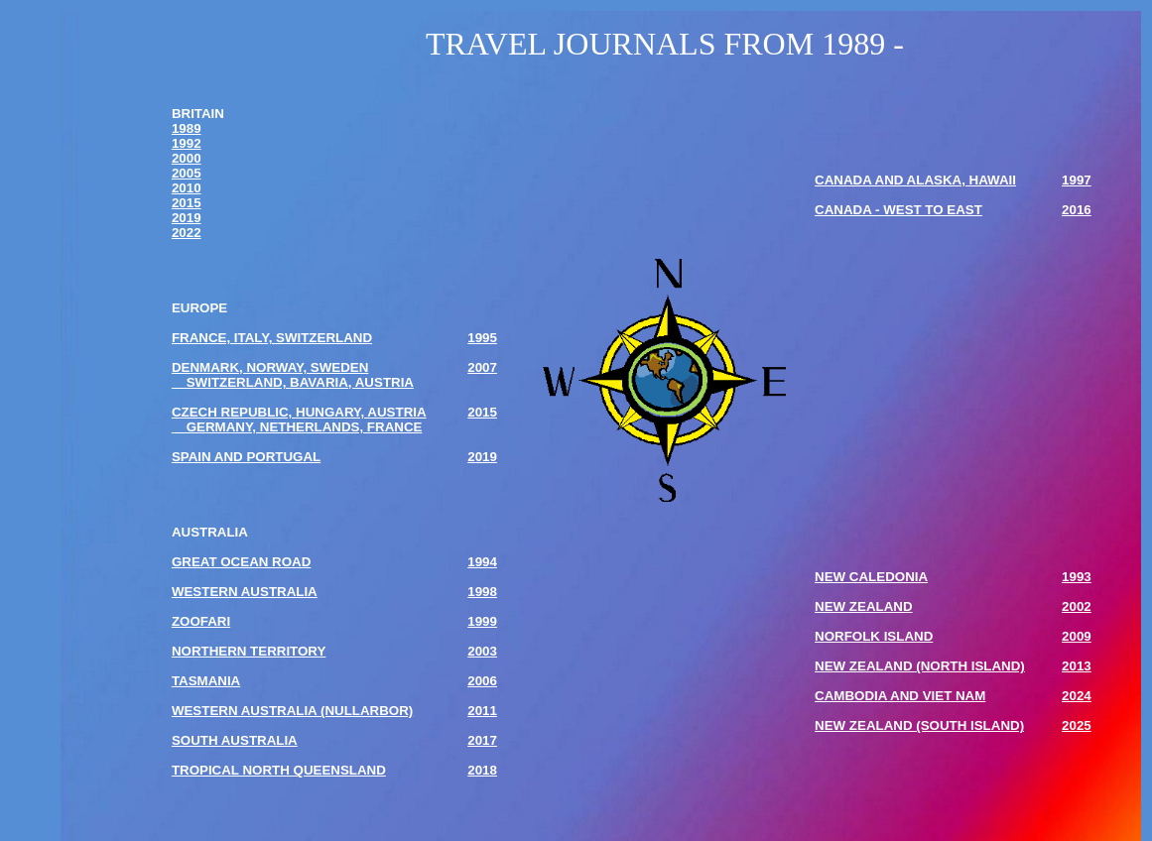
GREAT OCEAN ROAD (241, 561)
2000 (186, 158)
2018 (482, 770)
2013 (1076, 666)
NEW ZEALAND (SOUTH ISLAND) (919, 725)
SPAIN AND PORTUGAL (246, 456)
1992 (186, 143)
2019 (186, 217)
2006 (482, 680)
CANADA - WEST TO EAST (898, 209)
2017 (482, 740)
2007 (482, 367)
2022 (186, 232)
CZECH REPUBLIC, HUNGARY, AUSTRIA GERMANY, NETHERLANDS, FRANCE (299, 419)
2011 (482, 710)
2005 (186, 173)
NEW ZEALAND (863, 606)
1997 (1076, 180)
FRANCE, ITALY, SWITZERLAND (272, 337)
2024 (1076, 695)
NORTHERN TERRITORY (249, 651)
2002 (1076, 606)
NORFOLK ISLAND (874, 636)
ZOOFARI (201, 621)
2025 (1076, 725)
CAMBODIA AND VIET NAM (900, 695)
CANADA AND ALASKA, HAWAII (915, 180)
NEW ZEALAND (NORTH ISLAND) (920, 666)
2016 (1076, 209)
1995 (482, 337)
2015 (186, 202)
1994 (482, 561)
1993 (1076, 576)
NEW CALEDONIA (871, 576)
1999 (482, 621)
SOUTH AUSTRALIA (235, 740)
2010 (186, 187)
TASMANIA (206, 680)
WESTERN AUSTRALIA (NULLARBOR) (292, 710)
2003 (482, 651)
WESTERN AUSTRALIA (245, 591)
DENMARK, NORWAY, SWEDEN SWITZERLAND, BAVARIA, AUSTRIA (293, 375)
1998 (482, 591)
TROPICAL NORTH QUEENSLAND (279, 770)
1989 (186, 128)
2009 (1076, 636)
